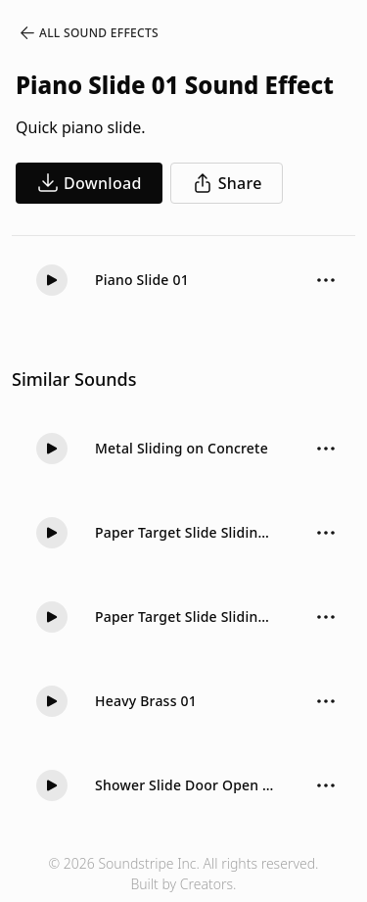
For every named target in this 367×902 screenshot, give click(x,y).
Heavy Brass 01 (146, 700)
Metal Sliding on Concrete (181, 448)
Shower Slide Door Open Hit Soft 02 (186, 785)
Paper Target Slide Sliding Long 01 (186, 532)
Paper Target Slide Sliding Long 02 (186, 616)
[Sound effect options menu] (325, 280)
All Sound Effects (88, 33)
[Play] (52, 280)
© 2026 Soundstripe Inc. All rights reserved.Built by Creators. (183, 873)
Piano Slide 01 (142, 279)
